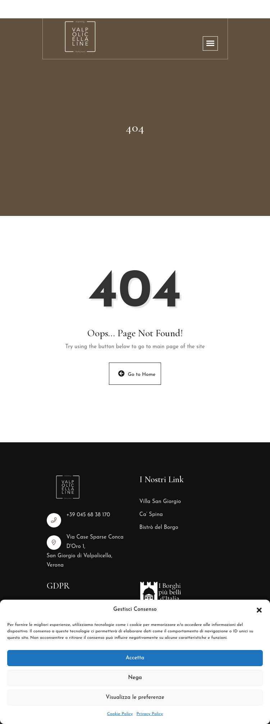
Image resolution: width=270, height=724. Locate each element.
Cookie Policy (120, 714)
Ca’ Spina (151, 514)
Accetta (135, 658)
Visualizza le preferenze (135, 697)
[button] (259, 609)
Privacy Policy (149, 714)
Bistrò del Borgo (158, 527)
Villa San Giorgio (160, 501)
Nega (135, 678)
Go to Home (137, 373)
